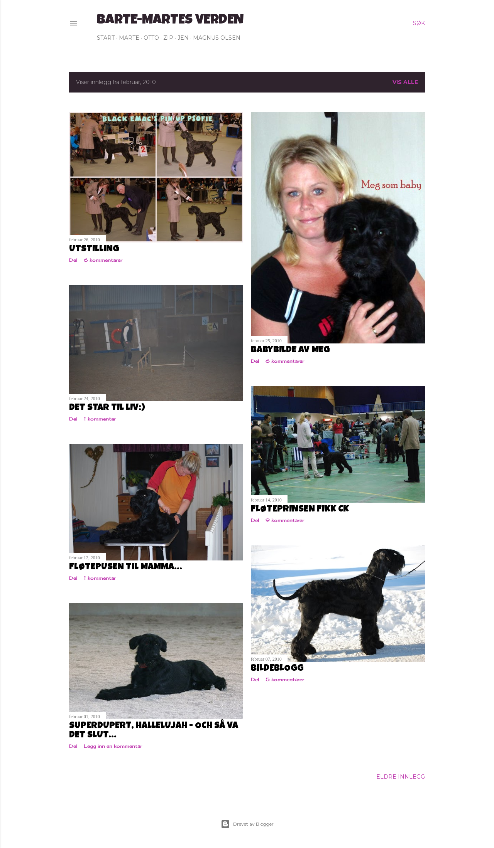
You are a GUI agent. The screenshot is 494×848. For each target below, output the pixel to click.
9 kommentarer (285, 520)
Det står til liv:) (107, 408)
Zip (168, 37)
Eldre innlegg (400, 776)
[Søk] (419, 23)
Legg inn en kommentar (113, 746)
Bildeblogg (277, 668)
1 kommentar (100, 419)
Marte (129, 37)
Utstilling (94, 249)
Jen (183, 37)
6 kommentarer (103, 260)
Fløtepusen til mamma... (125, 567)
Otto (151, 37)
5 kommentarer (285, 679)
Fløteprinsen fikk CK (300, 509)
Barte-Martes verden (170, 21)
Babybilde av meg (290, 350)
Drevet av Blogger (247, 824)
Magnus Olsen (216, 37)
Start (106, 37)
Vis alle (405, 82)
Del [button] (73, 260)
